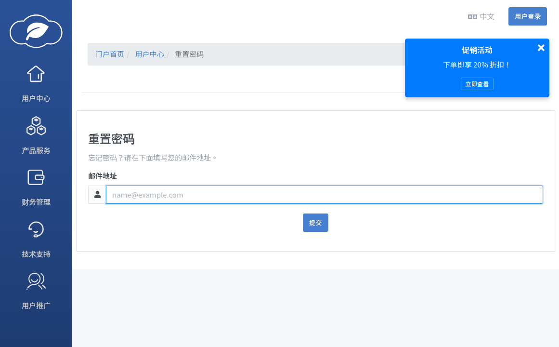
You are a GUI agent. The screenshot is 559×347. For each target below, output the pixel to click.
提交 (315, 222)
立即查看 (477, 84)
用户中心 (149, 54)
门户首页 (109, 54)
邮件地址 (102, 176)
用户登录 (528, 16)
